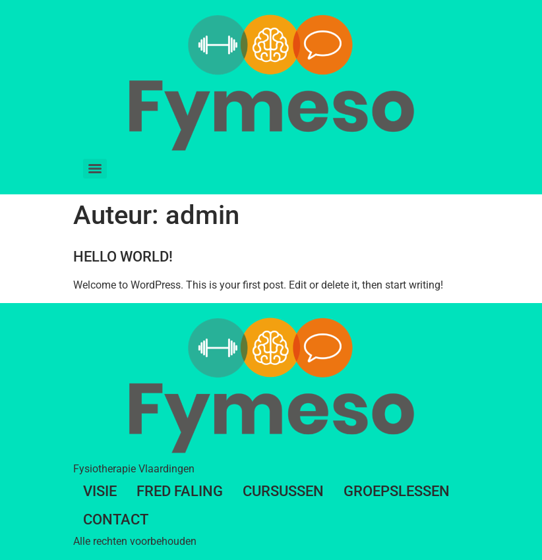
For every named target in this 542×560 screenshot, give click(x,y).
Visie (100, 491)
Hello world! (123, 256)
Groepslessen (397, 491)
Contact (115, 519)
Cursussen (283, 491)
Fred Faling (179, 491)
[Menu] (95, 169)
